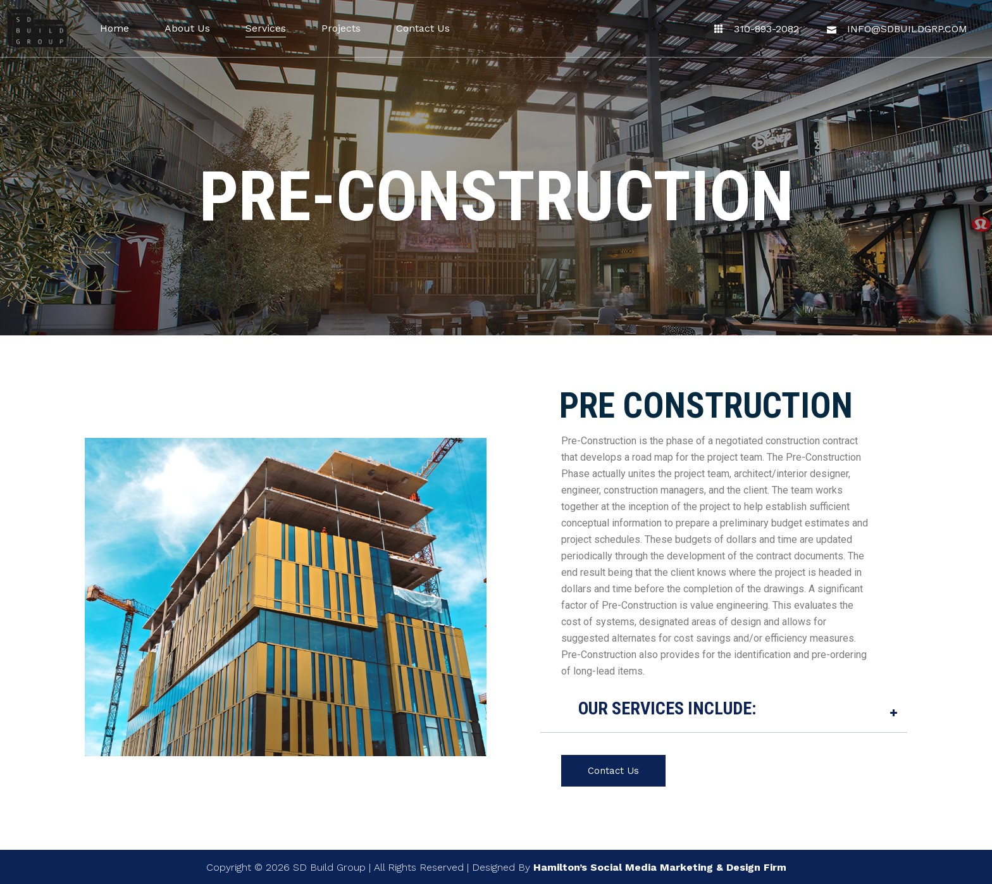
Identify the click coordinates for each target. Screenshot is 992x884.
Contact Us (613, 770)
